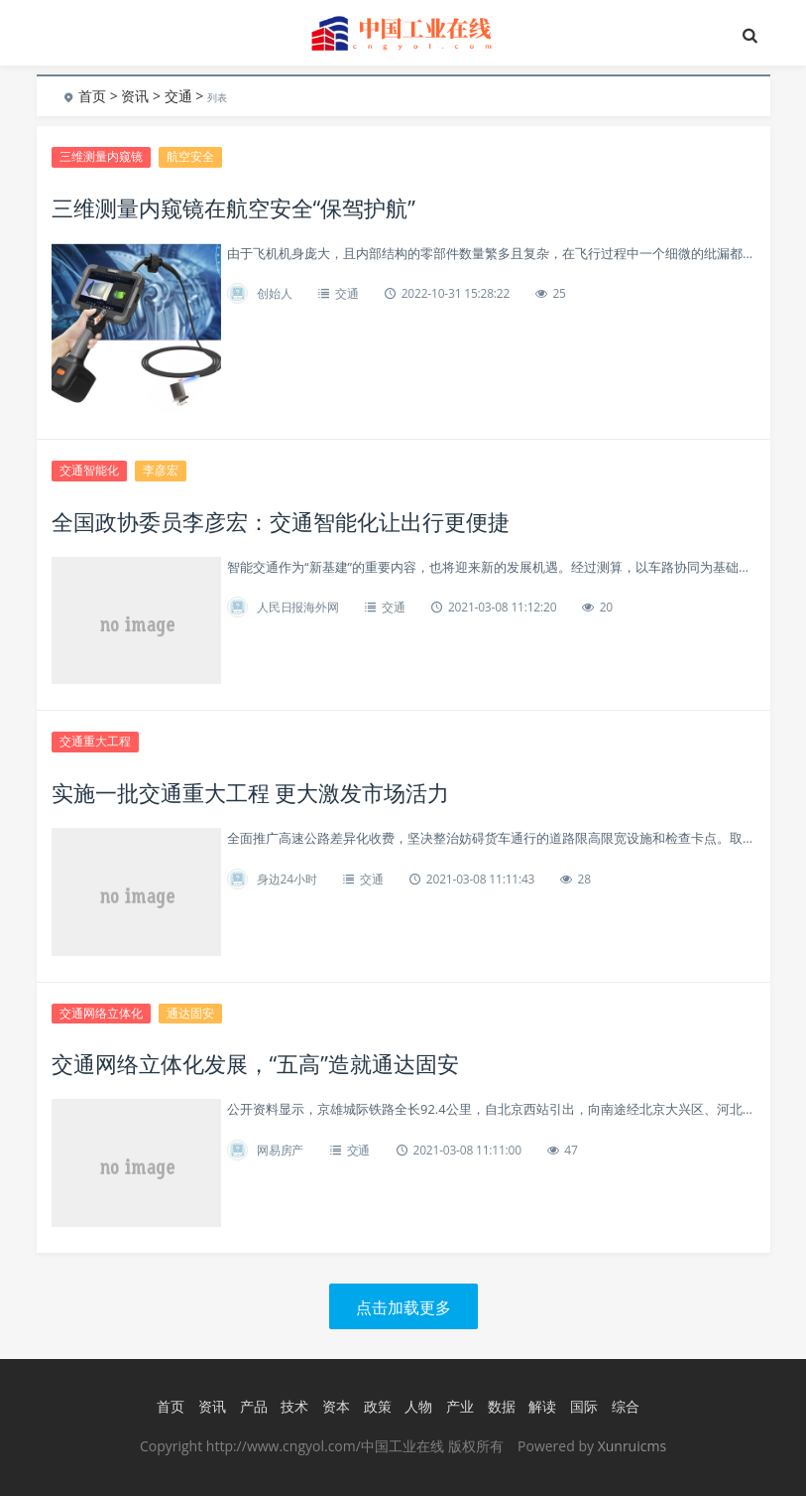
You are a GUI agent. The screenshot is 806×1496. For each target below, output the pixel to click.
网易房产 (280, 1150)
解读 (542, 1406)
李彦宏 (160, 470)
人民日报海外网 (298, 607)
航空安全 (190, 156)
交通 (178, 95)
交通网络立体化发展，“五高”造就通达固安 (255, 1063)
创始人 (274, 293)
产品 (254, 1406)
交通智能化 (89, 470)
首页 (92, 95)
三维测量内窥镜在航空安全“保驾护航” (233, 207)
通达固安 (190, 1013)
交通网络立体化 (101, 1013)
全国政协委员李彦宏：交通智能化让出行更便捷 (281, 521)
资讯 (135, 95)
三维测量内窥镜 (101, 156)
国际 (584, 1406)
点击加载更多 (403, 1307)
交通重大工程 (95, 741)
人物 (418, 1406)
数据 (502, 1406)
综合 (625, 1406)
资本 (336, 1406)
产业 (460, 1406)
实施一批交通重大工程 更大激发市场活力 (251, 792)
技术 (294, 1406)
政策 (378, 1406)
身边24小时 (287, 879)
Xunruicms (632, 1445)
